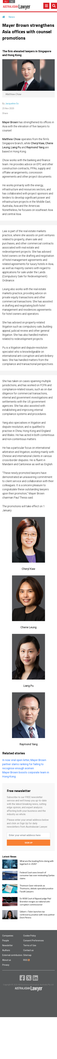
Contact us (28, 950)
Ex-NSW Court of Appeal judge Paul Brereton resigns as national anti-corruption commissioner (35, 901)
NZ (12, 1)
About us (6, 960)
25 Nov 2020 (8, 108)
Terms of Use (29, 945)
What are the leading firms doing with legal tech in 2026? (37, 862)
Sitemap (27, 955)
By (10, 103)
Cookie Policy (29, 935)
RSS (26, 960)
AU (5, 1)
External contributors (12, 955)
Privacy (5, 965)
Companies (7, 935)
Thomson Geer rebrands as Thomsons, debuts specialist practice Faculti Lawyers (36, 888)
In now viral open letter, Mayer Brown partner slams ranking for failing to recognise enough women (24, 764)
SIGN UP (28, 842)
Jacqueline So (12, 103)
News (12, 17)
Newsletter (7, 945)
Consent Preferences (33, 940)
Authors (6, 950)
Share (5, 113)
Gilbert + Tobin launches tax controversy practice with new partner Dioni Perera (37, 914)
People (5, 940)
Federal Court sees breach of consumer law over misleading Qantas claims (37, 875)
